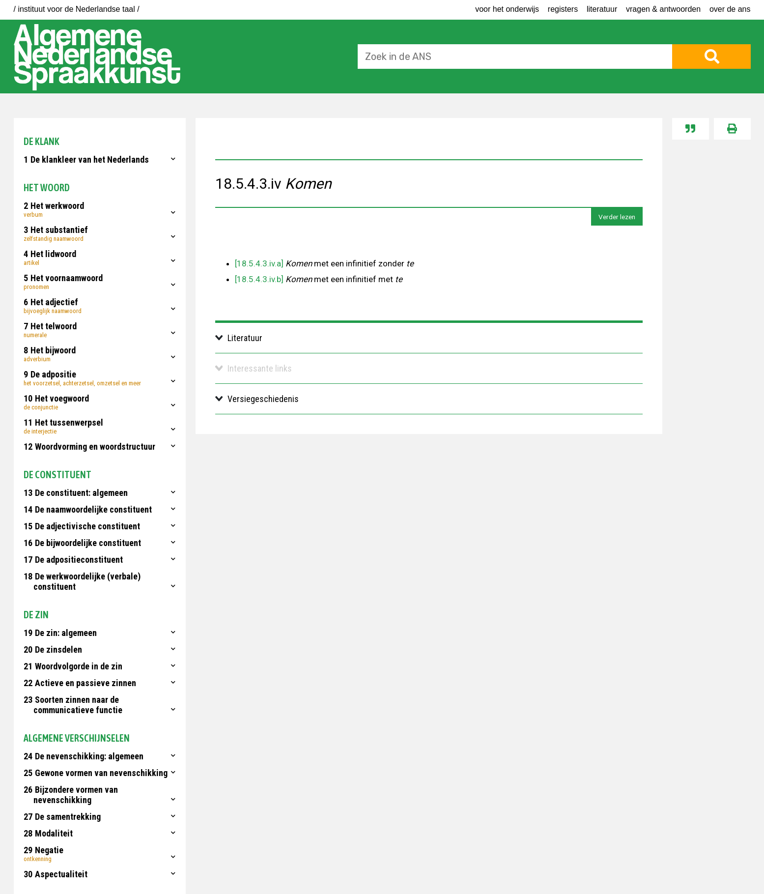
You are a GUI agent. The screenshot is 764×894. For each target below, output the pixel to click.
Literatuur (602, 9)
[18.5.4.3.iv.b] (259, 279)
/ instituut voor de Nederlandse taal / (77, 9)
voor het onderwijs (507, 9)
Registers (563, 9)
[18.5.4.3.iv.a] (259, 263)
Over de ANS (730, 9)
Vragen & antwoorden (663, 9)
